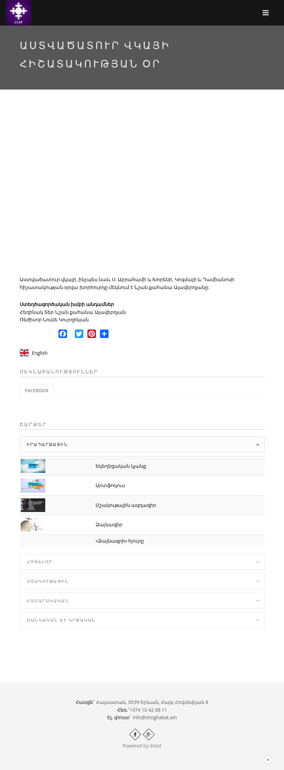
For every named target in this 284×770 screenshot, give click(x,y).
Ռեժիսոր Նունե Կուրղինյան (54, 319)
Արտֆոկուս (110, 485)
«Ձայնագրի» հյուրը (120, 541)
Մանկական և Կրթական (61, 620)
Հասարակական (48, 601)
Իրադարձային (47, 444)
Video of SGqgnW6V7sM (142, 188)
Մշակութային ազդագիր (126, 505)
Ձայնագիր (109, 524)
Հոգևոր (40, 562)
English (40, 353)
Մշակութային (48, 581)
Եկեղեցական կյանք (121, 466)
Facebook (37, 391)
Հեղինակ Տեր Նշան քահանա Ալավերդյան (73, 312)
